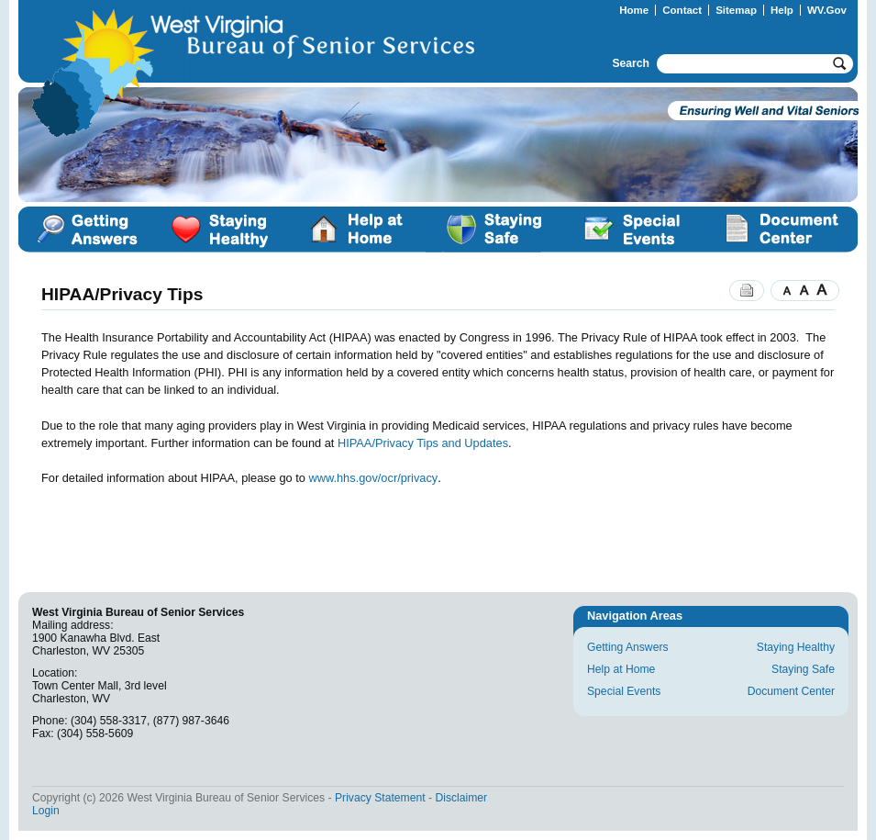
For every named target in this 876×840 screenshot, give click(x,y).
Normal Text (804, 290)
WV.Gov (827, 10)
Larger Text (826, 290)
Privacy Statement (380, 797)
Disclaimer (461, 797)
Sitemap (736, 10)
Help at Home (357, 229)
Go (841, 63)
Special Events (632, 229)
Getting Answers (86, 229)
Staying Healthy (222, 229)
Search (630, 63)
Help (782, 10)
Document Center (780, 229)
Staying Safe (494, 229)
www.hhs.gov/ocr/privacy (373, 478)
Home (634, 10)
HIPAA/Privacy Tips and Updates (423, 443)
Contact (682, 10)
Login (46, 810)
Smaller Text (783, 290)
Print (746, 290)
